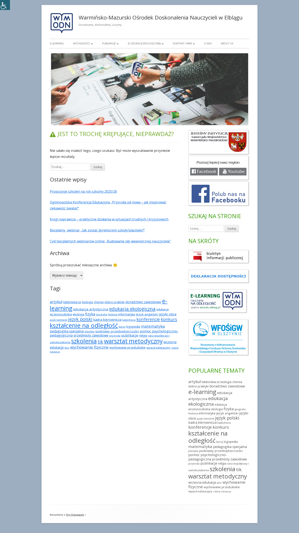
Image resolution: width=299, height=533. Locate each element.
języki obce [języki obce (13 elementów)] (167, 314)
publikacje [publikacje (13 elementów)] (129, 335)
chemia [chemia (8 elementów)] (99, 302)
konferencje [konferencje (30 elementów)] (148, 319)
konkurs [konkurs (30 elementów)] (169, 319)
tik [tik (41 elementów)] (100, 341)
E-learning (57, 43)
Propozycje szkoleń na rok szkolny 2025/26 (83, 191)
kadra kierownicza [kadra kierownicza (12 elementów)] (107, 319)
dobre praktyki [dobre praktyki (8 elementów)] (114, 302)
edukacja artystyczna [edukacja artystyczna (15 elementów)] (90, 309)
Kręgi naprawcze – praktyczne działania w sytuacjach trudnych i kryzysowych (109, 219)
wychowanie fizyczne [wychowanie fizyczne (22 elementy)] (89, 347)
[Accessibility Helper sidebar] (5, 5)
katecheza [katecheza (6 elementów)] (129, 320)
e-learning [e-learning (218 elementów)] (202, 392)
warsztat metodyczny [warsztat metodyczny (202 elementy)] (133, 341)
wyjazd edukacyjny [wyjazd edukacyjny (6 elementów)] (158, 347)
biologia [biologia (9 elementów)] (87, 302)
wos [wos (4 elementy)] (66, 347)
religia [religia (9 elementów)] (143, 335)
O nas (208, 43)
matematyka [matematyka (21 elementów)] (153, 326)
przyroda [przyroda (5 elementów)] (114, 335)
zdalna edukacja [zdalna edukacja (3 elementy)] (222, 491)
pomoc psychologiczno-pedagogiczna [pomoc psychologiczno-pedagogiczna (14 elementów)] (207, 456)
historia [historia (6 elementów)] (113, 314)
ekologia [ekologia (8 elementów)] (78, 314)
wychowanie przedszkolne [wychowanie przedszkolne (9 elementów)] (127, 347)
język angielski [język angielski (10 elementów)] (147, 314)
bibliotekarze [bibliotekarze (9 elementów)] (72, 302)
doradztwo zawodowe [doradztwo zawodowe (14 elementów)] (143, 301)
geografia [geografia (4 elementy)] (101, 314)
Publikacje (109, 43)
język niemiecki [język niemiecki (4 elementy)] (58, 319)
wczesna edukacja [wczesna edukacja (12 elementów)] (202, 482)
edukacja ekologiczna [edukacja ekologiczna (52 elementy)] (132, 308)
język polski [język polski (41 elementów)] (80, 319)
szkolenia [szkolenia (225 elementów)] (84, 341)
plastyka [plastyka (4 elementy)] (89, 331)
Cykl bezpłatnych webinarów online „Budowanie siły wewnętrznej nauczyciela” (110, 241)
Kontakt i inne (182, 43)
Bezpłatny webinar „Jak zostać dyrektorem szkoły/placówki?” (97, 230)
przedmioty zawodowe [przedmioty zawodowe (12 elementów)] (91, 335)
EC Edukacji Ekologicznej (144, 43)
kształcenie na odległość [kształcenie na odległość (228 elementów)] (84, 325)
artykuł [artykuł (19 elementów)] (56, 301)
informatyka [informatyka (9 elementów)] (126, 314)
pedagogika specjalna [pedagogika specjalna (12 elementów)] (67, 331)
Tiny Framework (75, 515)
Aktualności (81, 43)
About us (227, 43)
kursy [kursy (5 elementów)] (122, 327)
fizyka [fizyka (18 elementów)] (90, 314)
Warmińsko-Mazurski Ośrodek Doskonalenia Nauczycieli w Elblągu (161, 17)
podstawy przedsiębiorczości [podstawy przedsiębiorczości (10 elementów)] (117, 331)
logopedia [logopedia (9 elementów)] (133, 326)
